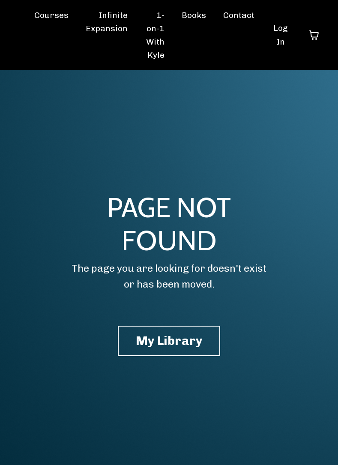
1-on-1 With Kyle (156, 36)
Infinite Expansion (107, 22)
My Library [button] (169, 343)
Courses (51, 15)
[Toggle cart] (314, 36)
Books (195, 15)
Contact (241, 15)
